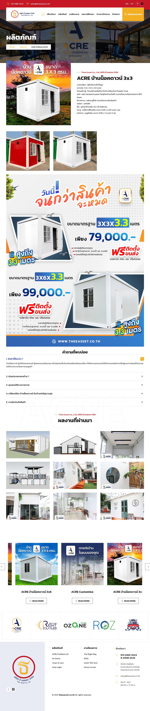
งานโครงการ (74, 14)
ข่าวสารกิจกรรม (103, 14)
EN (127, 3)
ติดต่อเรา (116, 14)
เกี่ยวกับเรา (51, 14)
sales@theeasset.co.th (40, 3)
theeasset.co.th (66, 694)
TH (132, 3)
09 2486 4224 (17, 3)
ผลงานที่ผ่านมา (88, 14)
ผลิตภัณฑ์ (62, 14)
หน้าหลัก (12, 47)
